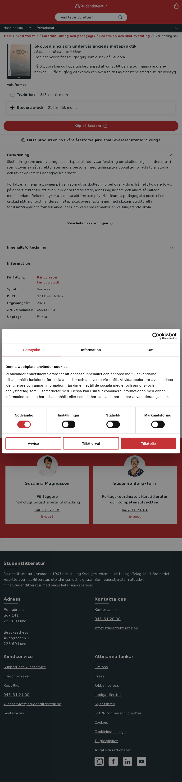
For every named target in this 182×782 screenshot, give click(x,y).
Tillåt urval (91, 443)
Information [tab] (91, 350)
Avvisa (33, 443)
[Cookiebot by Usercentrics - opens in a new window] (156, 335)
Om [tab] (150, 350)
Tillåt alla (148, 443)
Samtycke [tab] (31, 350)
